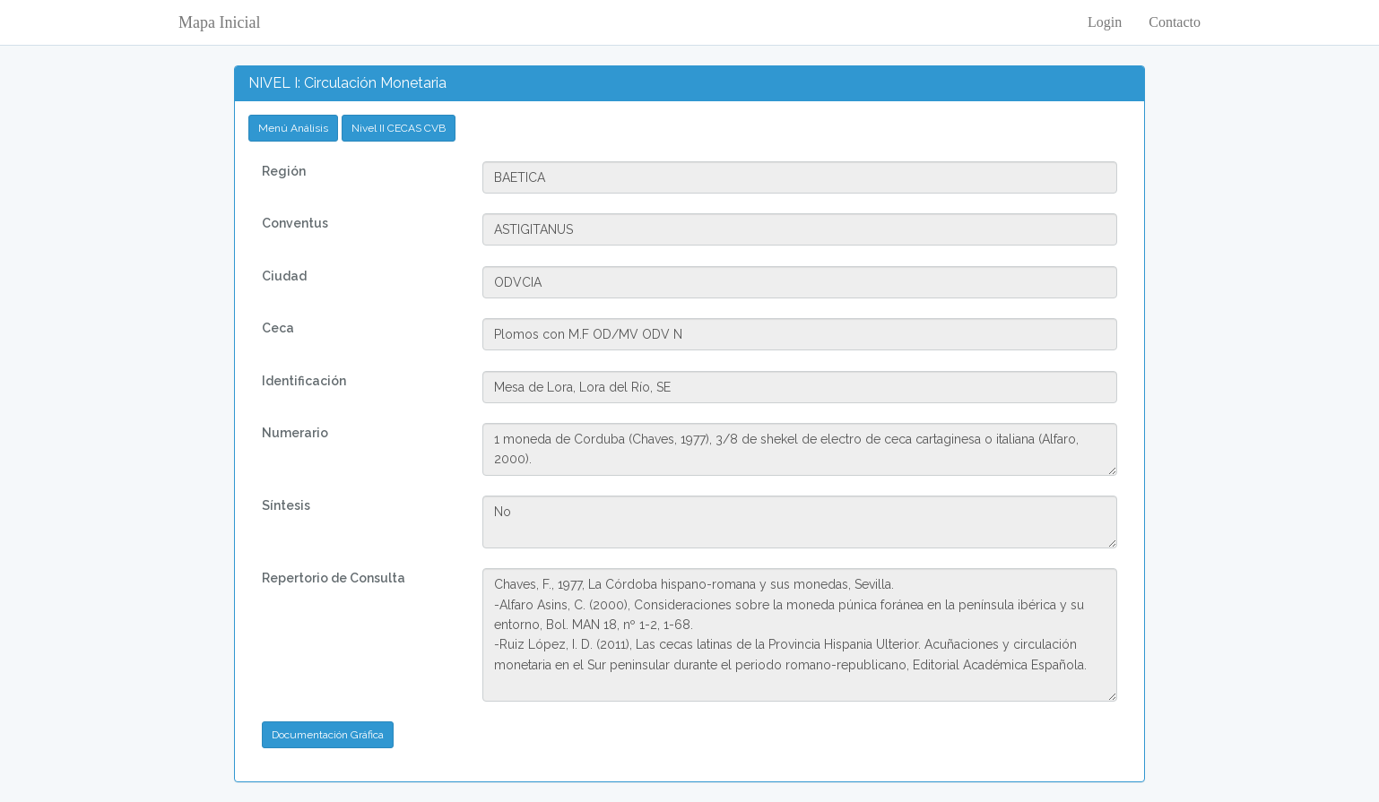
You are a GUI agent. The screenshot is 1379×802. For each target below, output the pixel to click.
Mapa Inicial (219, 22)
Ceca (278, 328)
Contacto (1175, 22)
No (799, 522)
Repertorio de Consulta (333, 578)
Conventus (295, 223)
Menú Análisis (293, 128)
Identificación (304, 381)
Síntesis (286, 505)
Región (284, 171)
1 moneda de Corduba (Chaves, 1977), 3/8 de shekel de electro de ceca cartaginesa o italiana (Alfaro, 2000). (799, 449)
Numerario (295, 433)
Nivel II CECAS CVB (398, 128)
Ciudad (284, 276)
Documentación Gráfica (328, 735)
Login (1105, 22)
